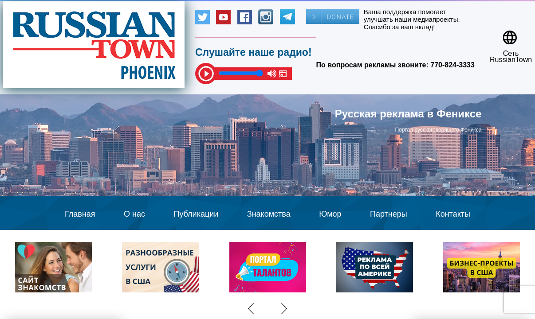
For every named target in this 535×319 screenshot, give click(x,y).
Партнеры (388, 214)
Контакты (453, 214)
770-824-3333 (452, 65)
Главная (80, 214)
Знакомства (269, 214)
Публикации (195, 214)
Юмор (330, 214)
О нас (134, 214)
